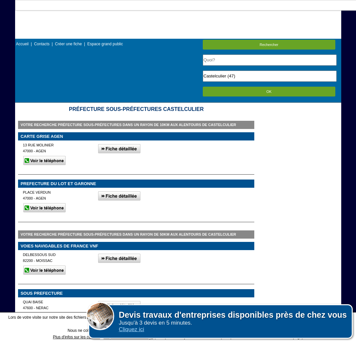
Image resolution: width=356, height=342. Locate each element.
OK (269, 92)
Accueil (22, 44)
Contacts (42, 44)
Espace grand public (105, 44)
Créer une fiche (68, 44)
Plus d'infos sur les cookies (76, 337)
